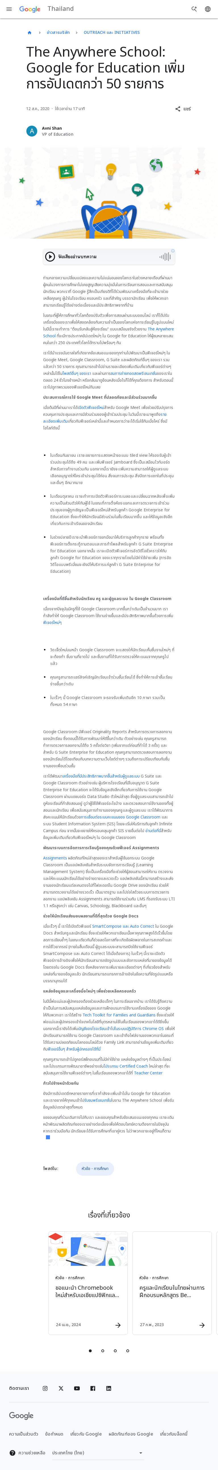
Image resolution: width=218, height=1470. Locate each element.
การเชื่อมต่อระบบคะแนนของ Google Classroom (120, 817)
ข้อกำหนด (54, 1434)
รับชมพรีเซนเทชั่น (97, 1100)
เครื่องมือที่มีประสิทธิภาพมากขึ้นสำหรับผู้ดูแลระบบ (101, 776)
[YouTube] (77, 1388)
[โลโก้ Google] (21, 1416)
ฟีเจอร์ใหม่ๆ (52, 623)
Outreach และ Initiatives (112, 33)
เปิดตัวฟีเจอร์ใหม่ (90, 408)
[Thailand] (29, 33)
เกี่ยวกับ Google (86, 1434)
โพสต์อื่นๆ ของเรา (76, 374)
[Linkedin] (109, 1388)
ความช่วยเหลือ (27, 1453)
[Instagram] (45, 1388)
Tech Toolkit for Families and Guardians (119, 1015)
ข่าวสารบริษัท (58, 33)
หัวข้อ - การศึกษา (95, 1169)
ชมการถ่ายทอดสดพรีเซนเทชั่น (134, 374)
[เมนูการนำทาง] (9, 9)
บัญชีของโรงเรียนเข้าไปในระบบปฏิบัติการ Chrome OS (121, 1029)
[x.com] (61, 1388)
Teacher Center (148, 1073)
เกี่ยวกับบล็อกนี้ (174, 1434)
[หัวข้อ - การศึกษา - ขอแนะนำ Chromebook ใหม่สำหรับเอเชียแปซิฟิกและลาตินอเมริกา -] (66, 1283)
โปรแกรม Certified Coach (126, 1066)
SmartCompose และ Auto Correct (123, 926)
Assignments (55, 858)
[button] (183, 109)
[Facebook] (93, 1388)
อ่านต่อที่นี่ (153, 831)
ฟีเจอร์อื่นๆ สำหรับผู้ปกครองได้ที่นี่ (74, 1049)
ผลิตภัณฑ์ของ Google (131, 1434)
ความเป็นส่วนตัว (23, 1434)
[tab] (90, 1351)
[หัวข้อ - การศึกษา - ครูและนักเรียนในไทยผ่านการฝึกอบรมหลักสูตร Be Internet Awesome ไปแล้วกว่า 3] (150, 1283)
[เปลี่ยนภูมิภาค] (98, 1453)
